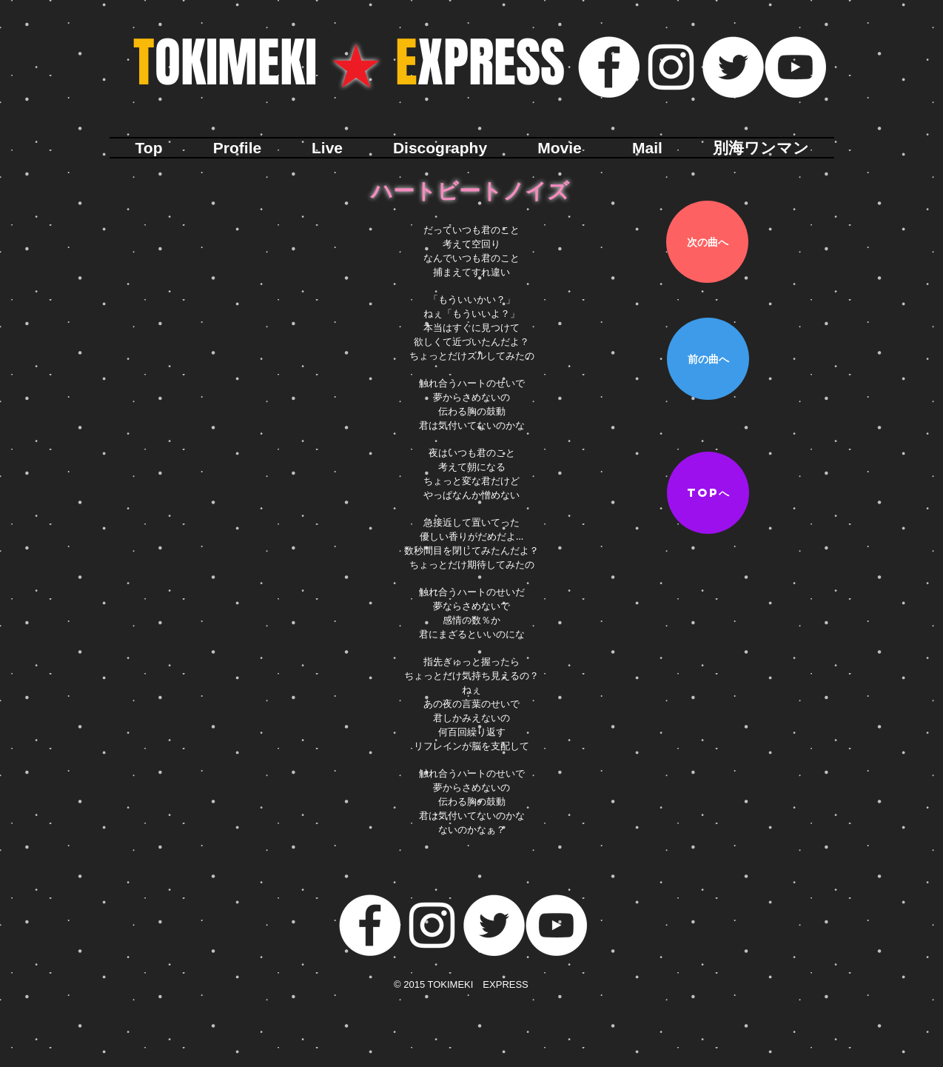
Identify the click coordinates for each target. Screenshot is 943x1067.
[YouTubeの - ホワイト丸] (795, 67)
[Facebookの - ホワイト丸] (609, 67)
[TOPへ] (708, 493)
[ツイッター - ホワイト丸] (733, 67)
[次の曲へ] (707, 242)
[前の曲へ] (708, 359)
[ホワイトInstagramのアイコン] (671, 67)
